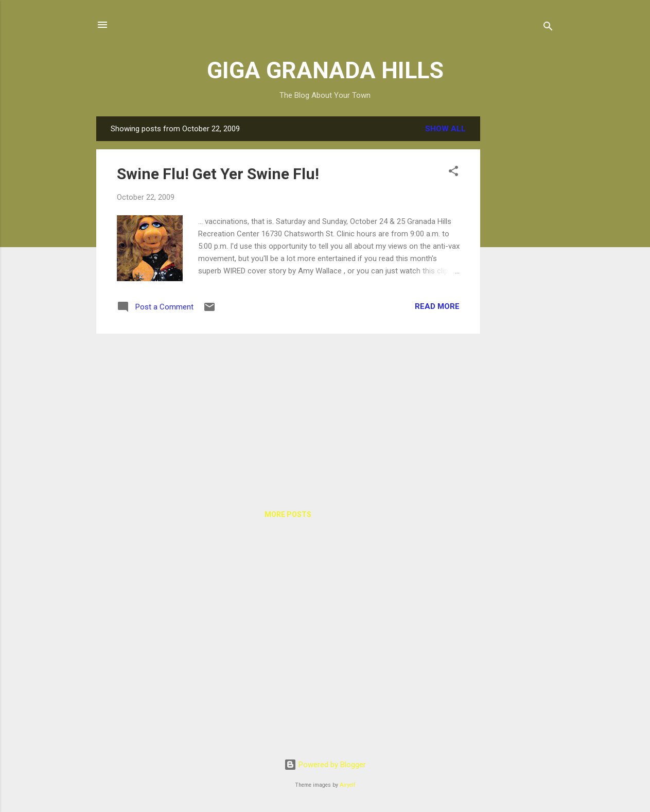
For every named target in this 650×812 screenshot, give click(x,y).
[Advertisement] (521, 270)
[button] (453, 173)
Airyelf (348, 785)
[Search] (548, 28)
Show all (445, 128)
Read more (437, 306)
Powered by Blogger (325, 764)
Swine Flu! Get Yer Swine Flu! (218, 174)
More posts (288, 514)
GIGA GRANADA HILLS (325, 70)
